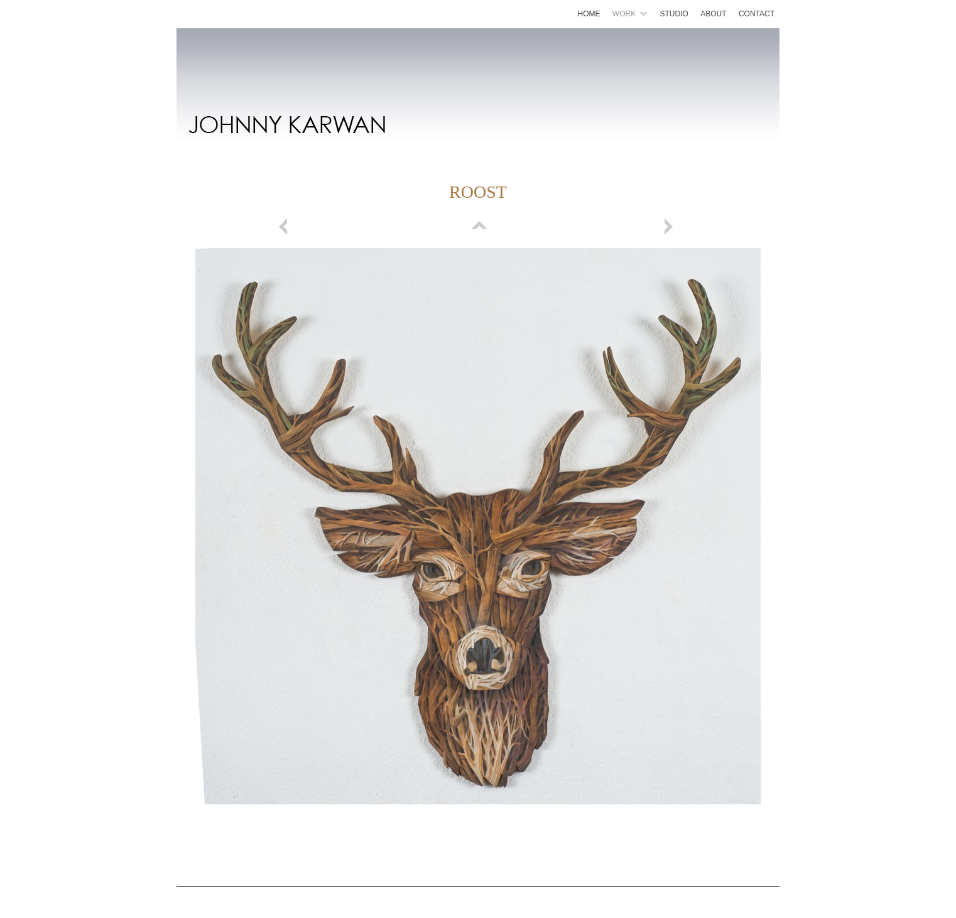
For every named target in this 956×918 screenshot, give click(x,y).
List (478, 227)
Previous (285, 227)
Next (671, 227)
